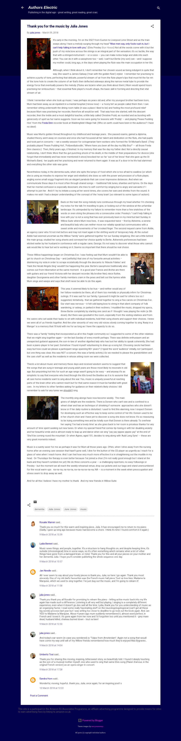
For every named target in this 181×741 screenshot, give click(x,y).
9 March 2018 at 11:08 (51, 585)
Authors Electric (42, 7)
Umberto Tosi (47, 654)
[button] (152, 26)
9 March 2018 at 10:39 (51, 534)
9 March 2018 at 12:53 (51, 624)
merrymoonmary (97, 726)
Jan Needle (45, 570)
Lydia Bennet (46, 543)
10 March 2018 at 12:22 (52, 688)
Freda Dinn (47, 123)
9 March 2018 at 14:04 (51, 645)
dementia (39, 509)
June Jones (70, 509)
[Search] (158, 8)
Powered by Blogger (90, 720)
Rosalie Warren (47, 522)
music (83, 509)
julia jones (45, 594)
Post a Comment (39, 695)
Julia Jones (54, 509)
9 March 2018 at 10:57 (51, 561)
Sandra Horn (46, 678)
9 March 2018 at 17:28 (51, 669)
